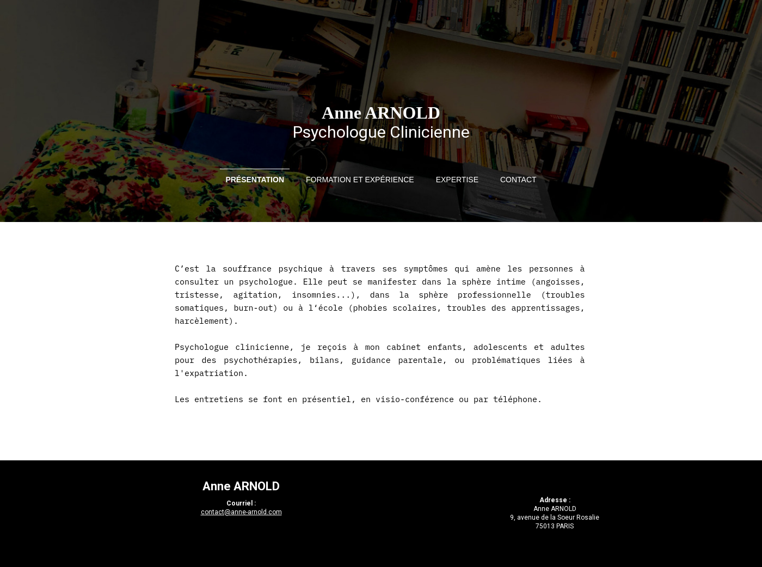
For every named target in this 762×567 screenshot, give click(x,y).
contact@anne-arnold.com (241, 512)
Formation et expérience (360, 179)
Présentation (254, 179)
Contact (518, 179)
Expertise (457, 179)
